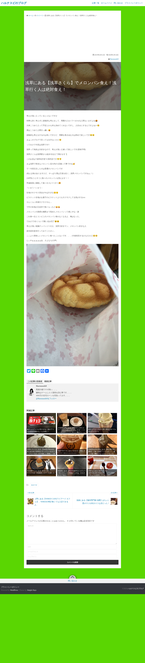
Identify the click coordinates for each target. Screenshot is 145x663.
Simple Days (31, 590)
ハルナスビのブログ (136, 589)
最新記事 (48, 381)
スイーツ (34, 485)
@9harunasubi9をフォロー (46, 399)
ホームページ (105, 3)
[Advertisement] (72, 35)
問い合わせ (117, 3)
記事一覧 (94, 3)
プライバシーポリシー (134, 3)
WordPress (14, 590)
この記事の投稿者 (35, 381)
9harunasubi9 (114, 59)
